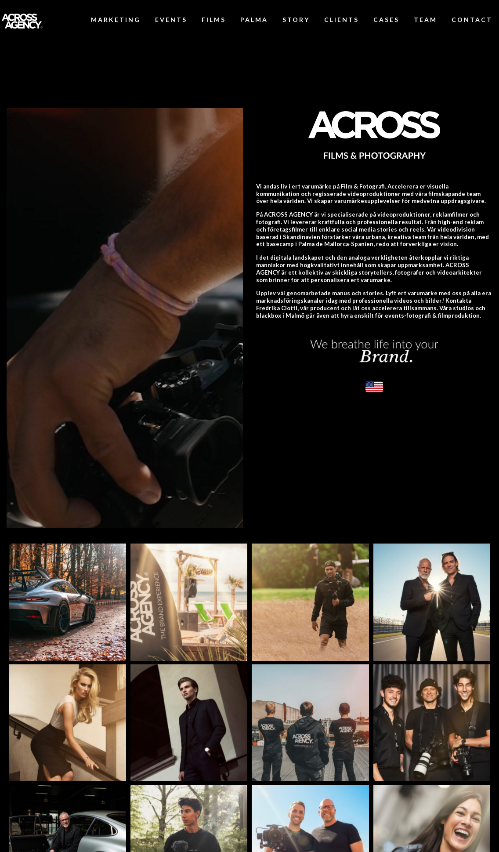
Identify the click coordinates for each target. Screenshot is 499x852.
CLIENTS (341, 19)
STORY (296, 19)
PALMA (254, 19)
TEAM (425, 19)
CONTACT (472, 19)
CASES (386, 19)
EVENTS (171, 19)
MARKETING (116, 19)
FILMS (214, 19)
